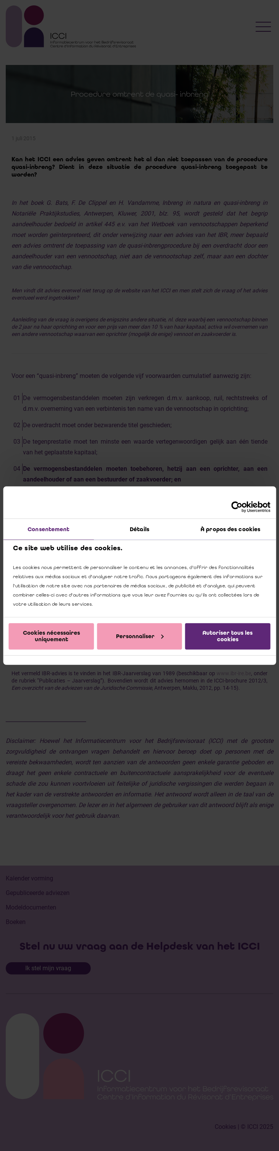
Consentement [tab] (48, 529)
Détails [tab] (139, 529)
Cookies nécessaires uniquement (51, 636)
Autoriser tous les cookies (227, 636)
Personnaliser (140, 635)
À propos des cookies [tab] (230, 529)
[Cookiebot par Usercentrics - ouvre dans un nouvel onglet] (236, 507)
